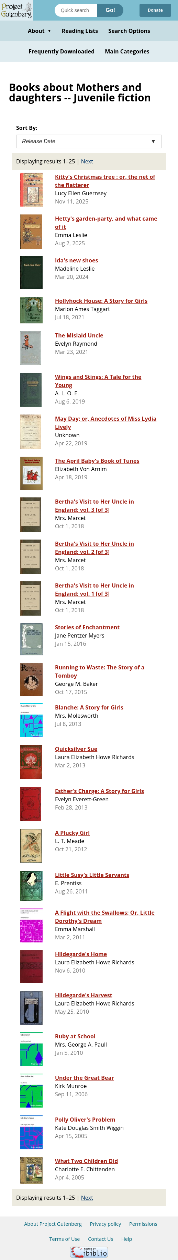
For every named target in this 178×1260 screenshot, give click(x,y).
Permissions (143, 1224)
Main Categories (127, 51)
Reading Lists (80, 31)
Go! (110, 10)
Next (87, 161)
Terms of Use (64, 1239)
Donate (155, 10)
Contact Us (100, 1239)
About (40, 31)
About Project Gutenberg (53, 1224)
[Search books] (76, 10)
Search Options (129, 31)
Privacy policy (105, 1224)
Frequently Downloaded (61, 51)
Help (126, 1239)
